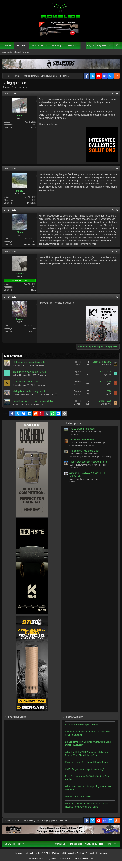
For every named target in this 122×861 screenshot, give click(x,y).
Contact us (60, 844)
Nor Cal (32, 331)
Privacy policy (90, 844)
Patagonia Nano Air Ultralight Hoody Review (87, 762)
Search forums (21, 52)
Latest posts (73, 423)
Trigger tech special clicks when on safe (89, 461)
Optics (72, 482)
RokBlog (56, 45)
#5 (117, 297)
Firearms (73, 435)
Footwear (40, 365)
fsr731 (108, 384)
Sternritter (17, 385)
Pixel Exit (80, 853)
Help (101, 844)
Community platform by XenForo (40, 853)
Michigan (31, 203)
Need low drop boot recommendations (34, 401)
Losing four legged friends (82, 439)
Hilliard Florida (29, 244)
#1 (117, 93)
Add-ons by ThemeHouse (96, 853)
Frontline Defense (21, 394)
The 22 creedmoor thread (82, 428)
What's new (38, 45)
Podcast (72, 45)
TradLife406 (105, 364)
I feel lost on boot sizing (26, 381)
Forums (21, 45)
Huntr (7, 87)
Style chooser (13, 844)
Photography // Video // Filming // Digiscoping (90, 457)
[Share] (112, 93)
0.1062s (68, 859)
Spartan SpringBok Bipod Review (81, 724)
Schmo (16, 404)
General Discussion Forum (81, 445)
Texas (33, 127)
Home (8, 45)
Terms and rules (74, 844)
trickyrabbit (18, 375)
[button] (46, 45)
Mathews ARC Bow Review (78, 796)
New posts (7, 52)
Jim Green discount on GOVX (29, 372)
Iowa (33, 290)
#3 (117, 210)
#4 (117, 251)
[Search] (117, 45)
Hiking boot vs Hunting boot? (29, 391)
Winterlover (106, 404)
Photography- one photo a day (84, 451)
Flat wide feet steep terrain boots (31, 362)
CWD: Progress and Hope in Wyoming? (84, 769)
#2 (117, 168)
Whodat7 (17, 365)
